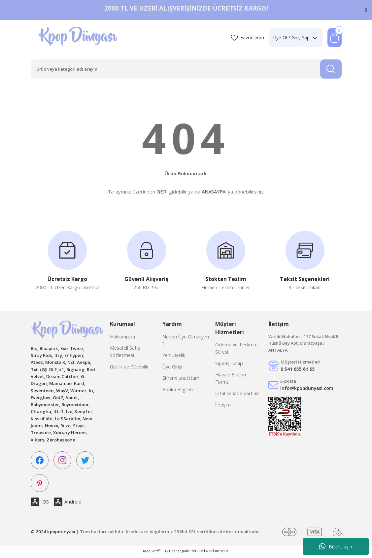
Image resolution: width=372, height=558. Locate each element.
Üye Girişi (172, 369)
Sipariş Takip (229, 366)
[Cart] (334, 37)
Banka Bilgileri (177, 392)
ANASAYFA (213, 193)
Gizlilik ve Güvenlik (129, 369)
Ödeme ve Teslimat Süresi (236, 350)
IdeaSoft (151, 553)
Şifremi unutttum (180, 380)
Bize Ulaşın (335, 546)
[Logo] (79, 37)
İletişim (223, 407)
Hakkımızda (122, 339)
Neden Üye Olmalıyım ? (185, 342)
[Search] (186, 69)
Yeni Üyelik (173, 358)
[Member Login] (294, 37)
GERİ (162, 193)
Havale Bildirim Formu (231, 380)
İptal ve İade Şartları (237, 396)
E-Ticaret (173, 553)
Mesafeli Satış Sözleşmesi (125, 354)
